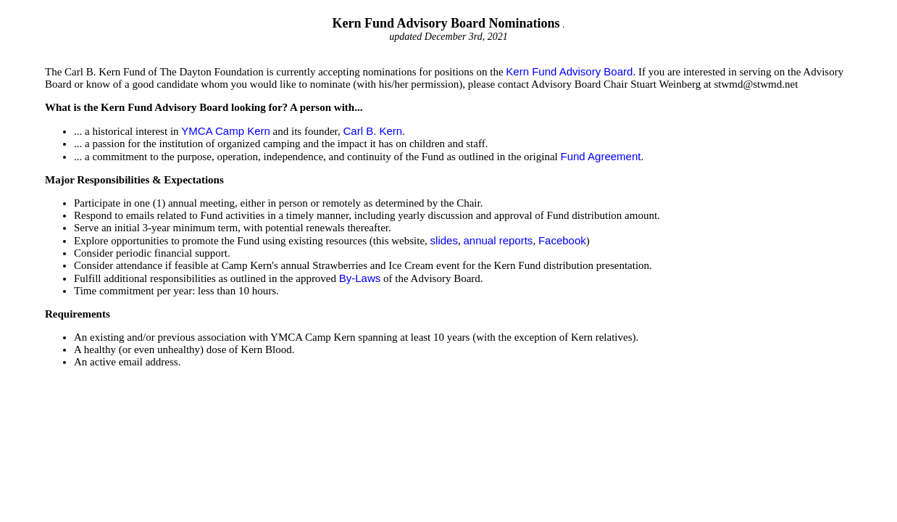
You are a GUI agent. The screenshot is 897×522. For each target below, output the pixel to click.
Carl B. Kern (372, 131)
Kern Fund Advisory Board (569, 71)
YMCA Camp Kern (225, 131)
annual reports (498, 240)
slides (444, 240)
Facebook (562, 240)
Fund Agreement (601, 156)
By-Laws (360, 278)
